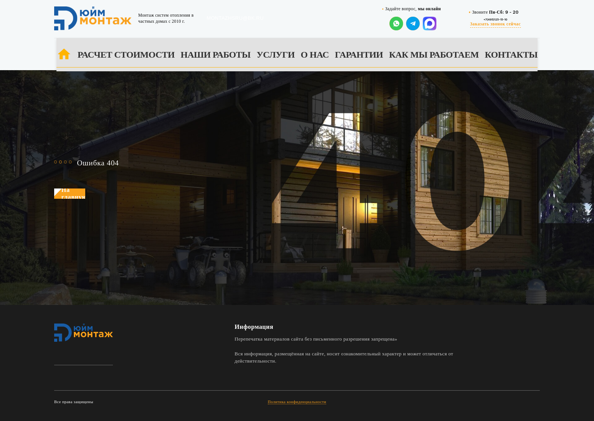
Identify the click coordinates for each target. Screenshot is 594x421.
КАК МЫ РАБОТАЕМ (434, 55)
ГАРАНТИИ (359, 55)
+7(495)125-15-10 (495, 19)
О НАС (315, 55)
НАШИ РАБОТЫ (215, 55)
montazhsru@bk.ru (234, 18)
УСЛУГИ (275, 55)
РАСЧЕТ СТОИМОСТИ (126, 55)
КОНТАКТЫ (511, 55)
